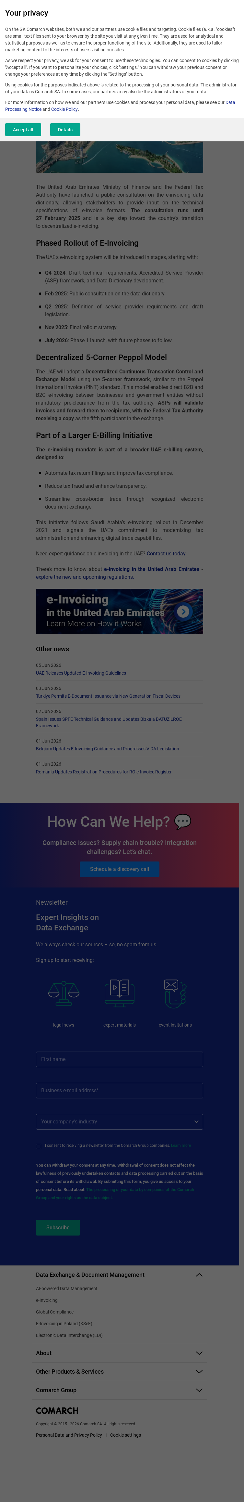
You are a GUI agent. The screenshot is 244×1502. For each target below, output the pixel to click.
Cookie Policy (64, 110)
